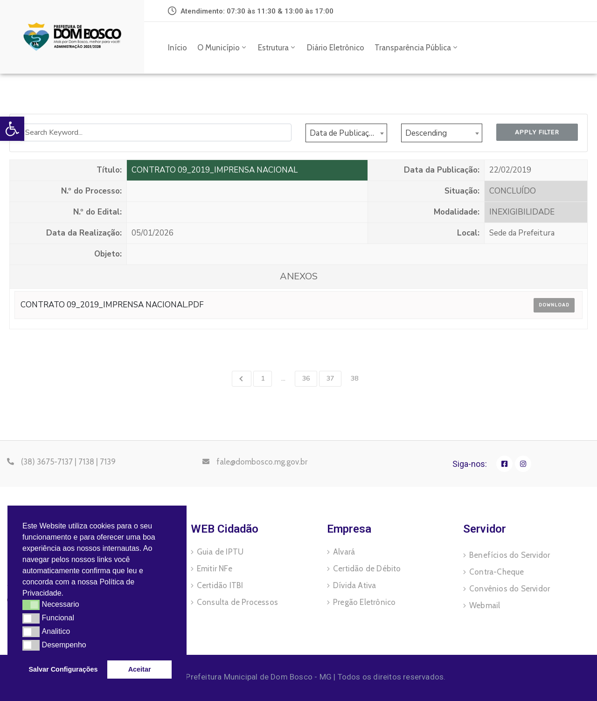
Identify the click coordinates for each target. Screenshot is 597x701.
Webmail (484, 605)
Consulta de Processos (237, 602)
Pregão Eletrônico (364, 602)
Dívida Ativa (354, 585)
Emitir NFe (214, 568)
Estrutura (277, 47)
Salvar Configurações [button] (63, 669)
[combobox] (346, 133)
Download (554, 305)
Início (177, 47)
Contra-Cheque (496, 571)
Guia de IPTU (220, 551)
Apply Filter (537, 132)
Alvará (344, 551)
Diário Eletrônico (335, 47)
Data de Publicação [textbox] (343, 133)
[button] (67, 594)
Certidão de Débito (367, 568)
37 (330, 378)
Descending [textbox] (426, 133)
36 (306, 378)
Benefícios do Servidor (509, 555)
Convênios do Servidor (509, 588)
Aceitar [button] (139, 669)
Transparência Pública (417, 47)
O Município (222, 47)
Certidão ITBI (220, 585)
